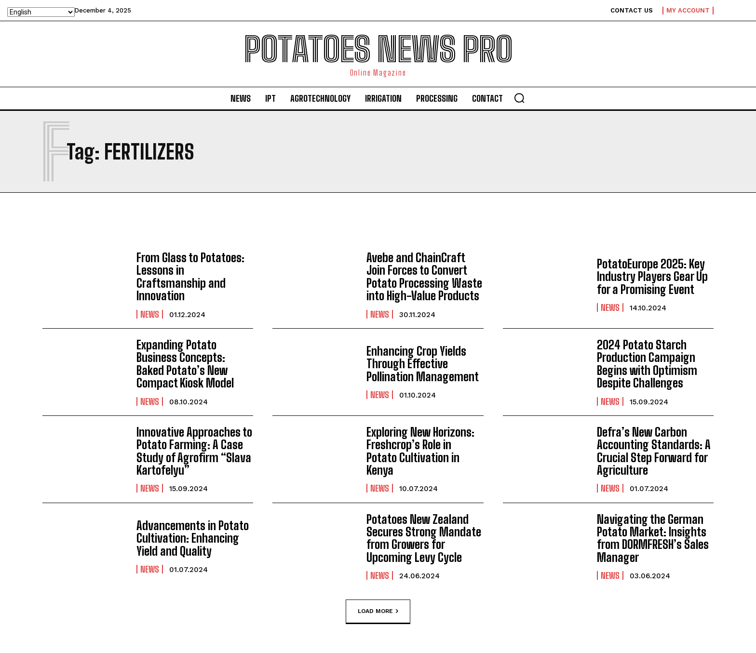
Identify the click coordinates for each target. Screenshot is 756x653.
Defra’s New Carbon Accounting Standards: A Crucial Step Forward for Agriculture (654, 451)
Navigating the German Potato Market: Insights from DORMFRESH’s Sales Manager (653, 538)
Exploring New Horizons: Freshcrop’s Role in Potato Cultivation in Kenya (420, 451)
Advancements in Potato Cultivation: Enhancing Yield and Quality (192, 538)
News (149, 313)
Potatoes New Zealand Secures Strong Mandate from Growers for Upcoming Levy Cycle (423, 538)
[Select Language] (41, 12)
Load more (378, 611)
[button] (519, 97)
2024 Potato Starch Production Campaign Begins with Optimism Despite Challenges (647, 364)
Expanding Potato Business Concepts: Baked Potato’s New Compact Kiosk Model (185, 364)
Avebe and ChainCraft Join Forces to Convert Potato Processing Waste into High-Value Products (424, 277)
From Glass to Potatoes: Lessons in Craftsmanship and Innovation (190, 277)
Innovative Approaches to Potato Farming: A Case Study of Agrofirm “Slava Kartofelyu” (194, 451)
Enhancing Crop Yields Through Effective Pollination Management (422, 364)
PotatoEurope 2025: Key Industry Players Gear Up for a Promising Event (652, 276)
